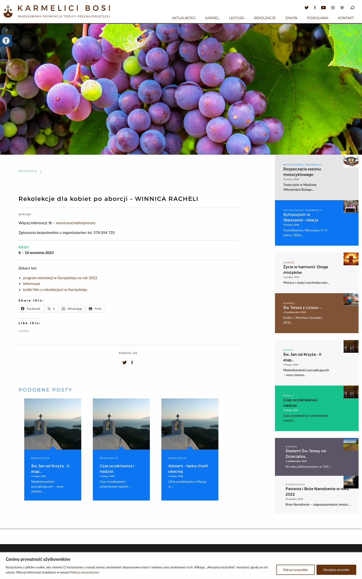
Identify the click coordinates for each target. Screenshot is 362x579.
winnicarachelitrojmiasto (75, 222)
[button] (6, 41)
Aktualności (184, 18)
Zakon (291, 18)
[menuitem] (183, 17)
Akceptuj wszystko (336, 570)
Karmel (212, 18)
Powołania (318, 18)
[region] (181, 565)
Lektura (236, 18)
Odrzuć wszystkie (295, 570)
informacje (31, 283)
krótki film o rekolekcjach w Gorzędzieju (55, 289)
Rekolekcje (265, 18)
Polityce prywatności (84, 572)
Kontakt (346, 18)
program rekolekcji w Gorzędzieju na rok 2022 (60, 277)
